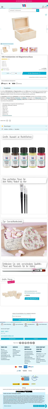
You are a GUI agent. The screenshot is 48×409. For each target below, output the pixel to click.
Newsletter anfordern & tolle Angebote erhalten (24, 313)
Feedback (36, 338)
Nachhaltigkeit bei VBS (5, 355)
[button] (1, 29)
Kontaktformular (12, 338)
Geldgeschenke (38, 98)
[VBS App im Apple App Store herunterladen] (28, 392)
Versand (45, 69)
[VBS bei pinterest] (25, 342)
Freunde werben (16, 352)
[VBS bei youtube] (28, 342)
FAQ (13, 356)
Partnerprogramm (4, 352)
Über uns (2, 349)
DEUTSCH (24, 396)
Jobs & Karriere (4, 350)
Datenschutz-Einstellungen (30, 358)
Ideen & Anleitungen (17, 355)
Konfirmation (17, 98)
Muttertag (24, 98)
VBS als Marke (4, 353)
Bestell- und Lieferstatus (41, 361)
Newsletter (15, 353)
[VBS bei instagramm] (23, 342)
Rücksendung (27, 356)
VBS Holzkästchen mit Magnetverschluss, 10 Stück (32, 292)
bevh (25, 376)
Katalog (14, 349)
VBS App (26, 363)
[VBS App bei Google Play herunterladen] (20, 392)
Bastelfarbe (19, 99)
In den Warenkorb (34, 73)
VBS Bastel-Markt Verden (6, 356)
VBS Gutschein (29, 1)
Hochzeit (8, 98)
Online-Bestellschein (29, 351)
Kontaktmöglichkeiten (40, 359)
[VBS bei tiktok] (31, 342)
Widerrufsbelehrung (28, 357)
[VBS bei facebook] (20, 342)
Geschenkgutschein (16, 350)
